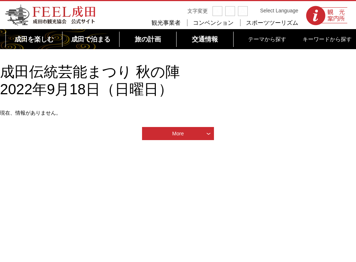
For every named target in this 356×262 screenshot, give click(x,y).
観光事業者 (166, 23)
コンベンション (213, 23)
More (178, 133)
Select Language (279, 10)
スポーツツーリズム (272, 23)
